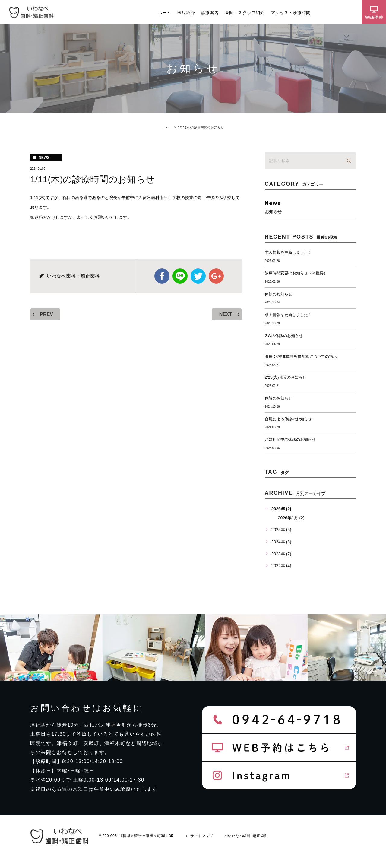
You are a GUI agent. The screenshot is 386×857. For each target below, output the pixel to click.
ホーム (164, 12)
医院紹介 (186, 12)
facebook (161, 276)
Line (180, 276)
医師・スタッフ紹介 (244, 12)
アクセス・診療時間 (291, 12)
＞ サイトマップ (199, 836)
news (44, 158)
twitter (198, 276)
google (216, 276)
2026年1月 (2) (291, 517)
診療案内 (210, 12)
